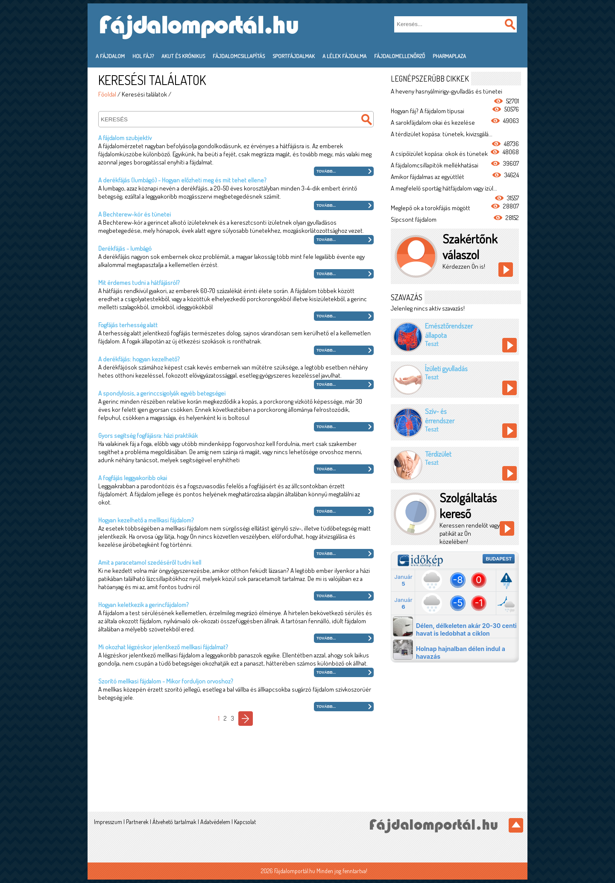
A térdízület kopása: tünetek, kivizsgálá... (441, 134)
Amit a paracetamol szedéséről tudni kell (149, 562)
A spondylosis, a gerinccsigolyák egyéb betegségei (162, 393)
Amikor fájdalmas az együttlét (427, 177)
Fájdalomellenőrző (399, 56)
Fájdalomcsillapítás (239, 56)
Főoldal (107, 94)
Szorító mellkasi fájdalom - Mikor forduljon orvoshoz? (165, 681)
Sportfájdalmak (293, 56)
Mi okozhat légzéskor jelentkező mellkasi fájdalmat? (163, 647)
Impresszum (108, 821)
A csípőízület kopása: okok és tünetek (439, 154)
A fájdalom (110, 56)
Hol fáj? (143, 56)
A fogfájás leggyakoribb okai (132, 478)
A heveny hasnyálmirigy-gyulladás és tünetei (446, 91)
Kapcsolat (245, 821)
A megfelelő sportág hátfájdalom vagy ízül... (444, 188)
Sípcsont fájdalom (413, 219)
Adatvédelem (215, 821)
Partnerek (137, 821)
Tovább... (326, 171)
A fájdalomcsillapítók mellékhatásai (434, 165)
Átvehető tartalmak (174, 821)
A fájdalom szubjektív (125, 138)
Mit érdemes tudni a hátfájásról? (139, 283)
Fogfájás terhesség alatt (128, 325)
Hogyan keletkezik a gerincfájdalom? (143, 605)
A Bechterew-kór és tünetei (134, 214)
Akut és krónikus (183, 56)
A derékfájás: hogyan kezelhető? (139, 359)
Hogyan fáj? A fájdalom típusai (427, 111)
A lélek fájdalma (344, 56)
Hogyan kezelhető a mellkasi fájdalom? (146, 520)
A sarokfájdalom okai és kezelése (433, 122)
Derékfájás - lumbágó (125, 248)
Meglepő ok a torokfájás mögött (430, 208)
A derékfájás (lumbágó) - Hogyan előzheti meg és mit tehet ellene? (182, 180)
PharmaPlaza (449, 56)
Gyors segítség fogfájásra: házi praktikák (148, 435)
